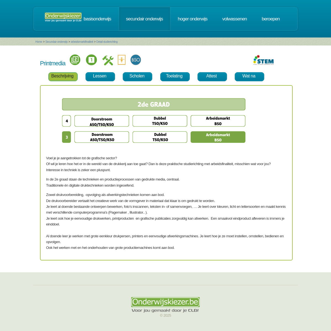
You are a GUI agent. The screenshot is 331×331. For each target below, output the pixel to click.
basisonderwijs (97, 18)
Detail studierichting (107, 41)
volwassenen (234, 18)
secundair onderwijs (144, 18)
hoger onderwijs (192, 18)
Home (38, 41)
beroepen (271, 18)
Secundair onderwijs (56, 41)
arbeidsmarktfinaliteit (82, 41)
